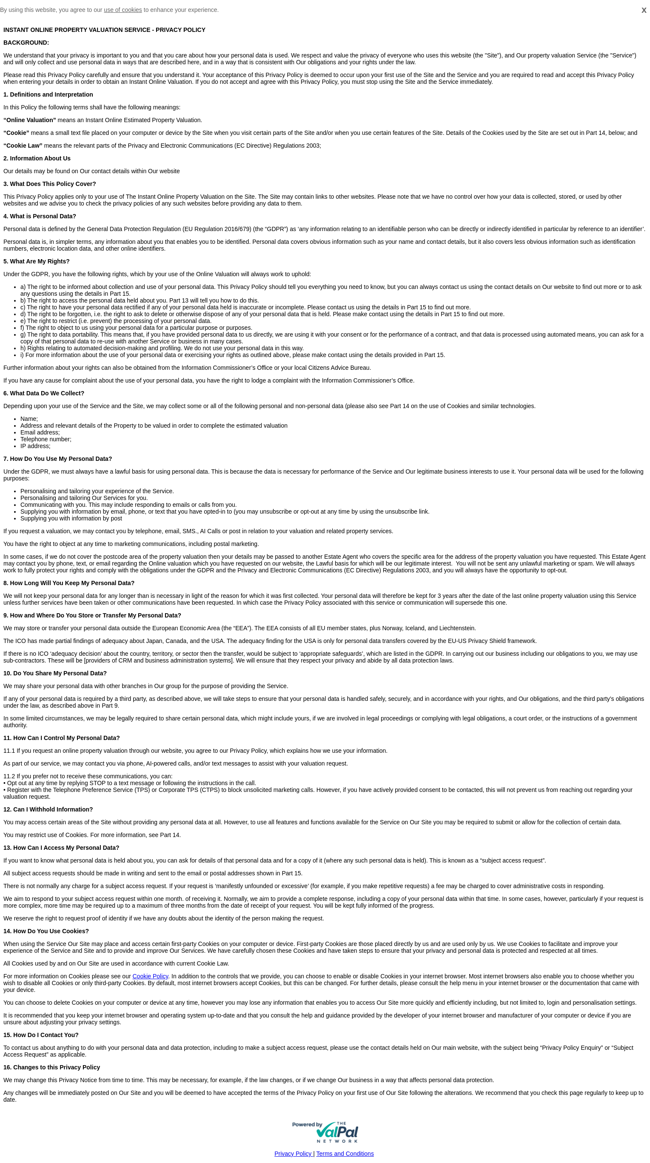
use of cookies (123, 9)
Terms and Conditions (345, 1153)
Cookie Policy (150, 976)
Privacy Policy (293, 1153)
